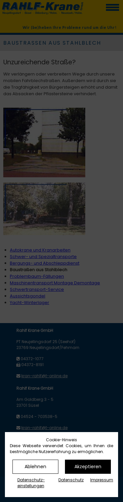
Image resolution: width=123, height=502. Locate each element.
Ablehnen (35, 466)
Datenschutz (71, 480)
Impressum (101, 480)
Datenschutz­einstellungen (31, 483)
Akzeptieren (87, 466)
